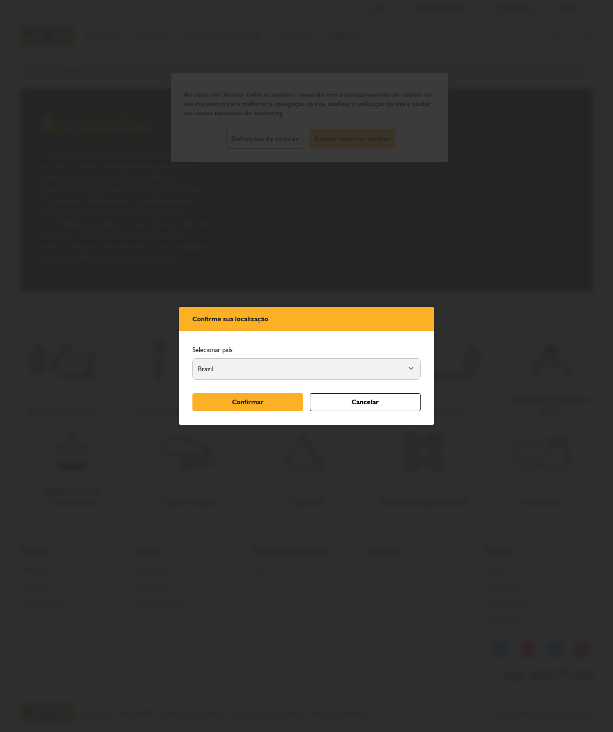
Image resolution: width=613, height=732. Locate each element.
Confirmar (248, 402)
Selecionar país (212, 350)
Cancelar (365, 402)
